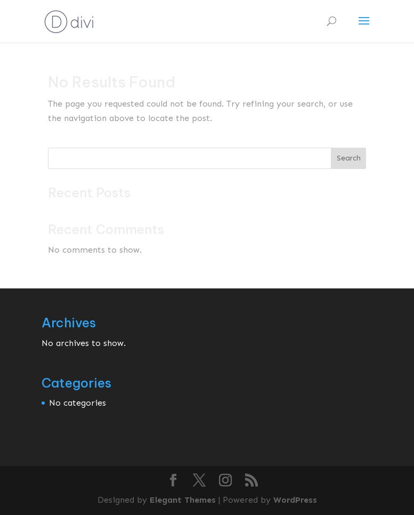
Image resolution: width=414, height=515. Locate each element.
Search (349, 158)
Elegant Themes (183, 500)
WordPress (295, 500)
